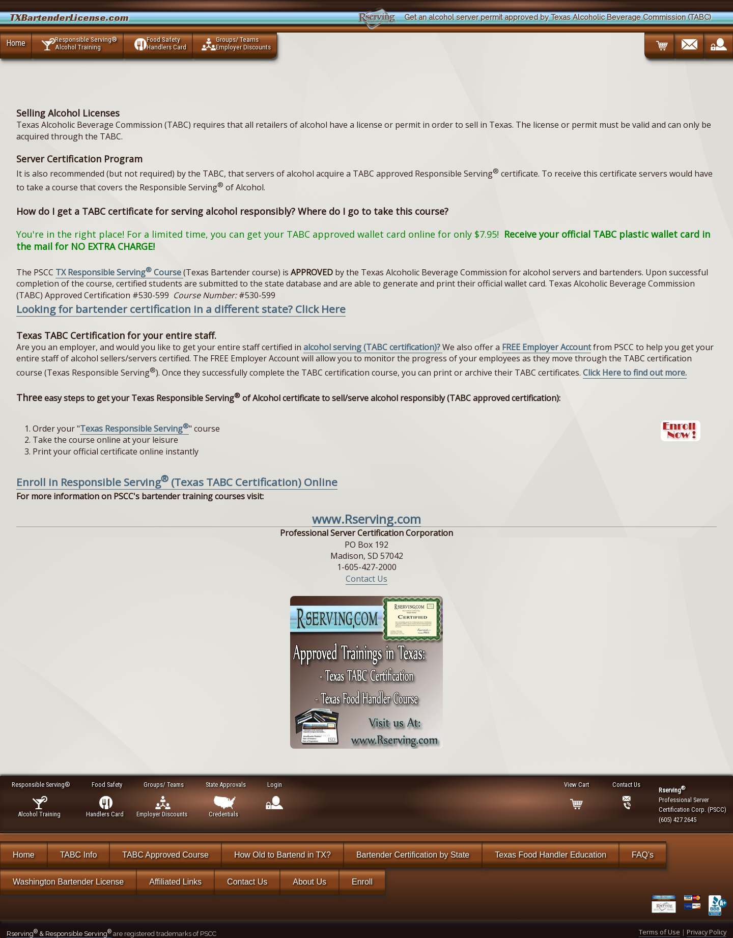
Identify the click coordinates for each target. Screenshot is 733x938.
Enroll (362, 881)
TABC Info (78, 854)
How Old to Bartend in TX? (282, 854)
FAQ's (643, 854)
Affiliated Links (175, 881)
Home (15, 43)
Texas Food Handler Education (550, 854)
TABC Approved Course (165, 854)
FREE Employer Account (546, 347)
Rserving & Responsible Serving (59, 933)
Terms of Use (659, 931)
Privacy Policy (706, 931)
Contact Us (366, 578)
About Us (309, 881)
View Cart (576, 784)
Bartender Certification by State (412, 854)
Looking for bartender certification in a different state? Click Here (181, 309)
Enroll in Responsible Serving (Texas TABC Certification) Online (176, 482)
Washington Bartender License (68, 881)
